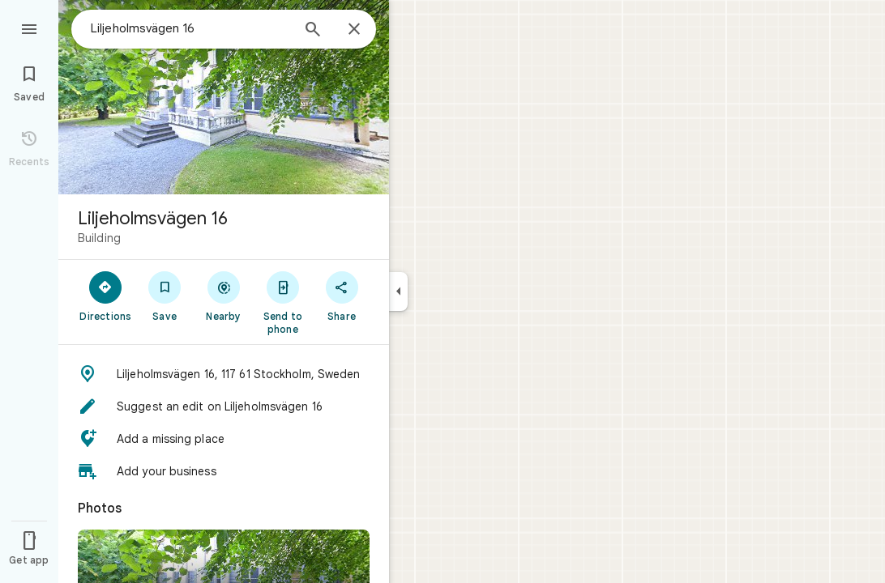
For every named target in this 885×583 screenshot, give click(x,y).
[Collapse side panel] (398, 291)
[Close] (354, 30)
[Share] (341, 295)
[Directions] (105, 295)
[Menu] (29, 27)
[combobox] (190, 28)
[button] (223, 374)
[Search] (312, 31)
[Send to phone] (282, 302)
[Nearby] (224, 295)
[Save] (165, 295)
